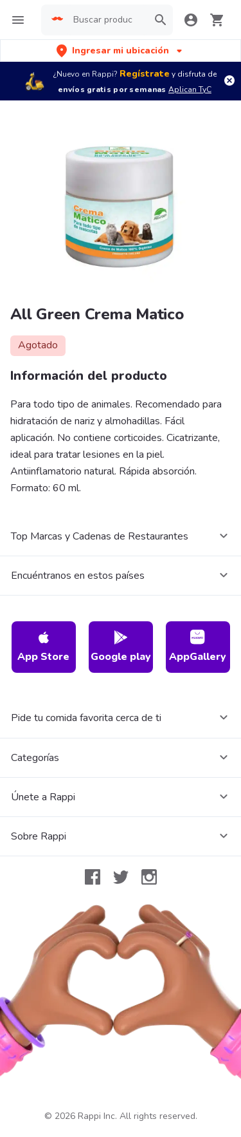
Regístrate (145, 74)
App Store (43, 647)
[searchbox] (107, 20)
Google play (121, 647)
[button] (120, 50)
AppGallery (197, 647)
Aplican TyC (189, 89)
